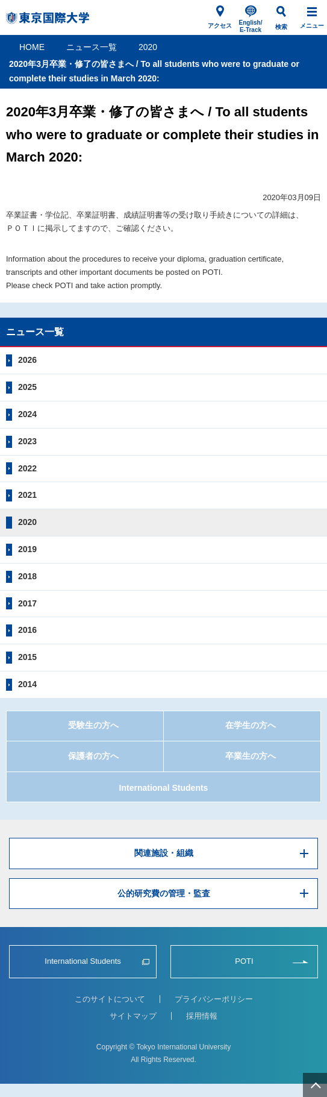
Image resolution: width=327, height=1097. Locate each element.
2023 (27, 441)
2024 (27, 414)
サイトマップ (133, 1015)
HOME (32, 47)
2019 (27, 549)
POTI (244, 961)
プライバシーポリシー (214, 999)
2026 (27, 360)
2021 (27, 495)
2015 (27, 657)
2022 (27, 468)
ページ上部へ (315, 1085)
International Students (163, 788)
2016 (27, 630)
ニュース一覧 (91, 47)
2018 (27, 576)
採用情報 (201, 1015)
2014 (27, 684)
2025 (27, 387)
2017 (27, 603)
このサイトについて (110, 999)
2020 (148, 47)
